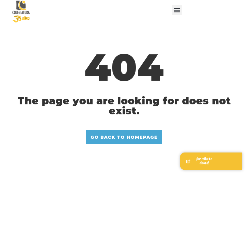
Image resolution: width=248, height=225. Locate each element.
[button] (177, 10)
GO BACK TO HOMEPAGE (124, 137)
